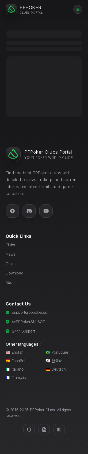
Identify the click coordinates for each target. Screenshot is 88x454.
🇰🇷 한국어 (54, 360)
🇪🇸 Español (15, 360)
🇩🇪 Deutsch (56, 369)
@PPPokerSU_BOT (28, 321)
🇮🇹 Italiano (15, 369)
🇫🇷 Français (16, 377)
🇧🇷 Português (57, 352)
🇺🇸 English (14, 352)
